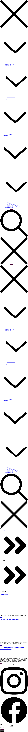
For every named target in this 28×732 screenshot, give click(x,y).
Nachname (11, 726)
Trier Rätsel (9, 203)
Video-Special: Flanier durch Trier (12, 205)
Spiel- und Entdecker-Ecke (9, 170)
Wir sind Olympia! (5, 594)
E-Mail (1, 727)
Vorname (11, 725)
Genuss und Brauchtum (9, 207)
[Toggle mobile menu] (0, 528)
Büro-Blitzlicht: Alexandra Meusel (9, 619)
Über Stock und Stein (8, 134)
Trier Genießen (5, 135)
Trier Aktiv (4, 99)
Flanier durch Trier (8, 65)
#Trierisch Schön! (8, 169)
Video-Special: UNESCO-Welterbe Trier (14, 206)
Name (1, 724)
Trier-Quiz (8, 202)
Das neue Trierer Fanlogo (11, 204)
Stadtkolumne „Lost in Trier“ (10, 64)
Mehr (1, 617)
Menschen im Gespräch (11, 97)
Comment (2, 728)
